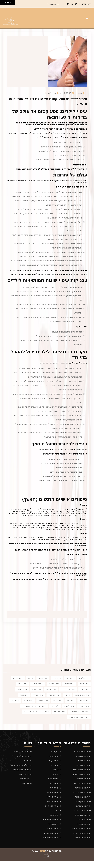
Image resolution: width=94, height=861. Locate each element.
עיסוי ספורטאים (51, 806)
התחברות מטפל (53, 4)
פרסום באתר (24, 774)
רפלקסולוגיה (84, 678)
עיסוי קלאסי (84, 700)
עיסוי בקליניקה (22, 756)
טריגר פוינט (28, 700)
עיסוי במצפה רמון (80, 792)
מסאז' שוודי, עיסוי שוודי (80, 711)
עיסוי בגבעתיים (81, 815)
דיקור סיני (57, 678)
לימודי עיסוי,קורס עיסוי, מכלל (34, 706)
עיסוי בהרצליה (81, 765)
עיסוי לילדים (69, 706)
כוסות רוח (24, 695)
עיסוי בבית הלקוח (21, 751)
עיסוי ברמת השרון (80, 770)
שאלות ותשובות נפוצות (19, 765)
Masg (42, 851)
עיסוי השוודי (69, 684)
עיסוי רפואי (43, 678)
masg (81, 93)
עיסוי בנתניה (82, 779)
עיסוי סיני (14, 700)
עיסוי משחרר (38, 695)
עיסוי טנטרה (51, 689)
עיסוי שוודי (22, 684)
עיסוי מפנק (36, 689)
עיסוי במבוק (84, 706)
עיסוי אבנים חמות (82, 695)
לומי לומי (54, 706)
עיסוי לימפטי (22, 689)
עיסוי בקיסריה (82, 801)
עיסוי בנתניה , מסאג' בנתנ (79, 717)
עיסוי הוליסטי (38, 684)
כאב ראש (70, 700)
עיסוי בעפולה (82, 806)
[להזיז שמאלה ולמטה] (2, 3)
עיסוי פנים (57, 700)
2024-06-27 (67, 93)
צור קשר (25, 783)
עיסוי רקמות (84, 684)
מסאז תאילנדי (59, 711)
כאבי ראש (54, 815)
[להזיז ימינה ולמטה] (3, 3)
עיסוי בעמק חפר (81, 783)
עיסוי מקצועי (54, 684)
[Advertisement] (47, 645)
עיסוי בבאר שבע (81, 838)
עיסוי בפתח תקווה (80, 828)
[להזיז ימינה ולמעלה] (3, 2)
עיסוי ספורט (43, 700)
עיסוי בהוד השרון (80, 774)
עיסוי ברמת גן (82, 756)
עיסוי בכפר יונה (81, 788)
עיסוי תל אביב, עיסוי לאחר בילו (36, 711)
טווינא (67, 695)
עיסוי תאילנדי (54, 695)
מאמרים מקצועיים (21, 770)
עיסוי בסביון (82, 824)
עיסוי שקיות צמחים (50, 819)
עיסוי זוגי (70, 678)
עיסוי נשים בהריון (68, 689)
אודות (26, 760)
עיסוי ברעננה (82, 760)
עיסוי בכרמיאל (81, 797)
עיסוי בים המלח (81, 810)
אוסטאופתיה (53, 824)
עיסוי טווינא (18, 678)
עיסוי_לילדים (52, 93)
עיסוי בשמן (85, 689)
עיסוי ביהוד (83, 819)
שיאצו (30, 678)
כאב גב (55, 810)
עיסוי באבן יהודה (80, 833)
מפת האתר (24, 779)
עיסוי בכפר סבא (81, 751)
